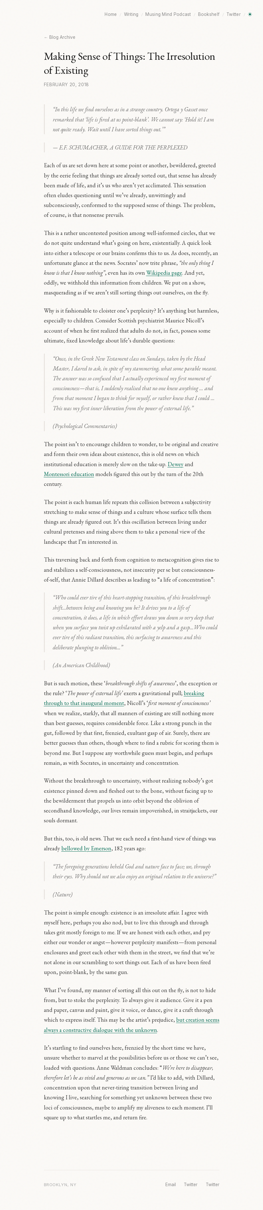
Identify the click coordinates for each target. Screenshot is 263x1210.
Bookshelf (208, 14)
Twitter (233, 14)
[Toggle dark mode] (250, 14)
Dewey (175, 464)
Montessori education (69, 474)
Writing (131, 14)
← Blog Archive (60, 37)
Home (111, 14)
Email (170, 1184)
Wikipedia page (164, 272)
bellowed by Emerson (86, 848)
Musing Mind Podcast (168, 14)
